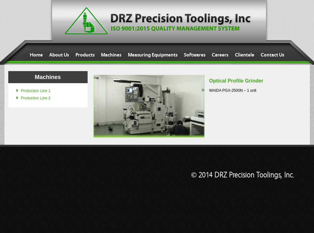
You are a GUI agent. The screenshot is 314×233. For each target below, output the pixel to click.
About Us (59, 55)
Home (36, 55)
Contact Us (272, 55)
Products (85, 55)
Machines (111, 55)
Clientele (244, 55)
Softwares (194, 55)
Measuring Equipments (152, 55)
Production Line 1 (35, 91)
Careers (220, 55)
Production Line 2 (35, 98)
